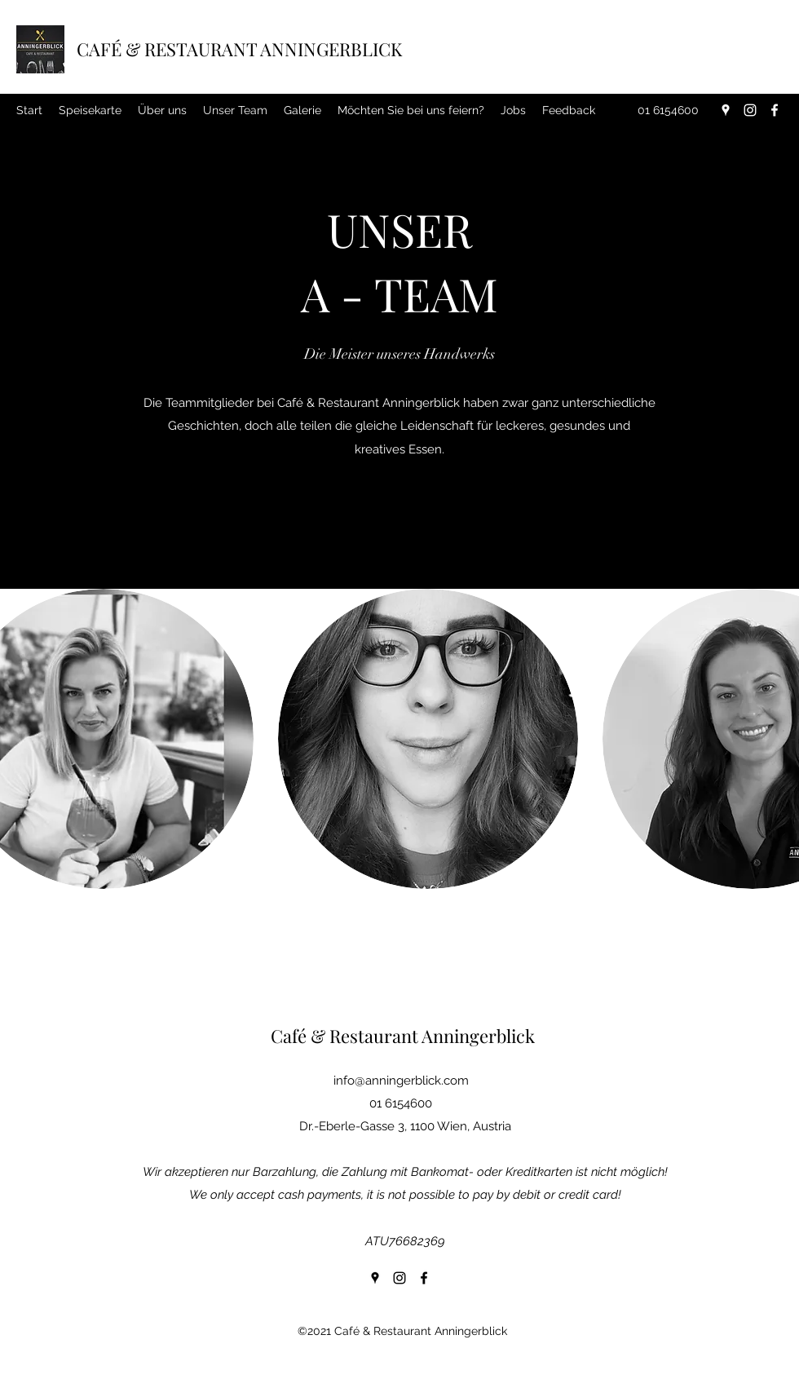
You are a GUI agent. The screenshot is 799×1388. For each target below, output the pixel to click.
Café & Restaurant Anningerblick (403, 1035)
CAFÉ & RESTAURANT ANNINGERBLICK (239, 49)
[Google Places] (725, 110)
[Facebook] (774, 110)
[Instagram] (750, 110)
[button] (428, 739)
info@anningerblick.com (401, 1080)
